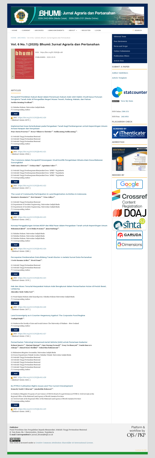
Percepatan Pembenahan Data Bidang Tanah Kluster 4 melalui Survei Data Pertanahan (51, 257)
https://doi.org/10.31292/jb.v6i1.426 (32, 307)
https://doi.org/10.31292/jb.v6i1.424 (32, 248)
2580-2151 (125, 111)
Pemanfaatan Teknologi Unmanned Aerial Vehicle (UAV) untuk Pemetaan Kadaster (49, 342)
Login (97, 30)
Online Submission (122, 51)
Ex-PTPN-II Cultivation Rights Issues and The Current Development (42, 386)
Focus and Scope (121, 46)
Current (25, 30)
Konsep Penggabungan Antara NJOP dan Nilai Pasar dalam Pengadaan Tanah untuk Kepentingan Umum (59, 226)
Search (138, 30)
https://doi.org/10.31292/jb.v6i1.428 (32, 377)
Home (14, 30)
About (72, 30)
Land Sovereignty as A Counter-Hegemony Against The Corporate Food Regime (48, 315)
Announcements (55, 30)
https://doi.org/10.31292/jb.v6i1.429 (32, 409)
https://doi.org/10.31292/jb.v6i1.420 (32, 117)
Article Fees (119, 61)
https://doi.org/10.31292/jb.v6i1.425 (32, 278)
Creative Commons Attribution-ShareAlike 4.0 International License (64, 443)
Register (85, 30)
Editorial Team (120, 36)
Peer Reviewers (120, 41)
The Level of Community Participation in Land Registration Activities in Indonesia (48, 194)
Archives (39, 30)
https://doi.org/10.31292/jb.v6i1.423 (32, 217)
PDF (15, 114)
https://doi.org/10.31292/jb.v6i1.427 (32, 333)
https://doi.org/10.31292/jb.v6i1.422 (32, 185)
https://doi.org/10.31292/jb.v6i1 (51, 52)
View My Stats (127, 101)
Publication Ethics (121, 56)
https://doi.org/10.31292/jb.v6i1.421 (32, 151)
